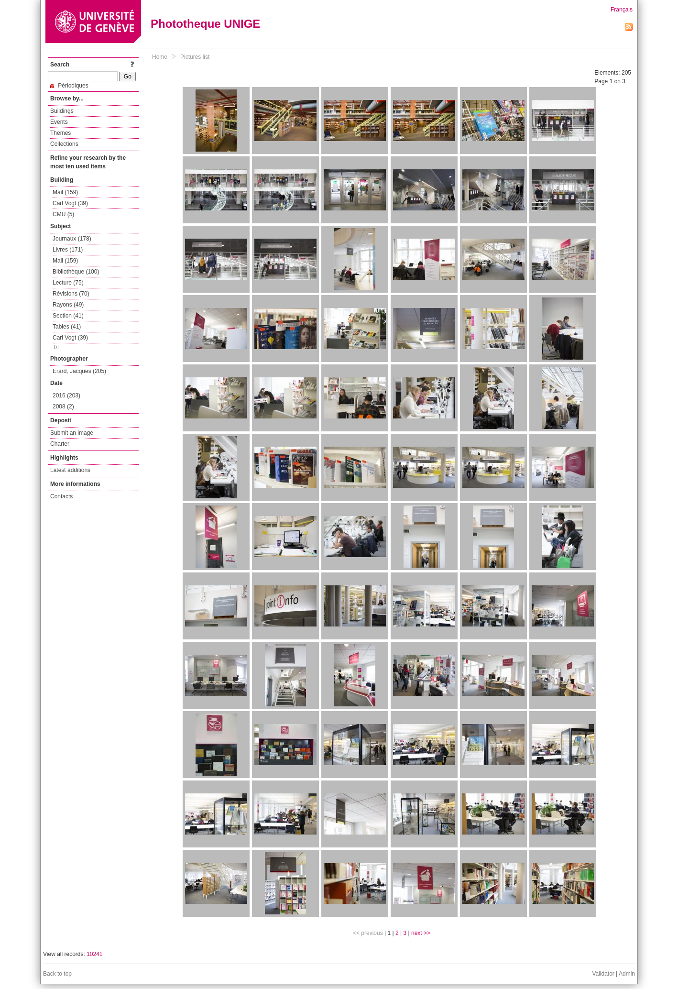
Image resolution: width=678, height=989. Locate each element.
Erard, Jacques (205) (79, 371)
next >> (420, 933)
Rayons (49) (68, 304)
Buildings (62, 111)
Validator (603, 973)
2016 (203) (66, 395)
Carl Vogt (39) (70, 203)
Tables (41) (67, 326)
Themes (60, 133)
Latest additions (70, 470)
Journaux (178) (72, 238)
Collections (64, 144)
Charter (59, 443)
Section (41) (68, 315)
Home (159, 57)
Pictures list (194, 57)
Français (622, 9)
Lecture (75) (68, 282)
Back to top (57, 973)
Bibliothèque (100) (76, 271)
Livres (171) (68, 249)
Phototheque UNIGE (205, 23)
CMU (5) (63, 214)
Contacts (61, 496)
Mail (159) (65, 192)
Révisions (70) (71, 293)
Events (59, 122)
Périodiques (69, 85)
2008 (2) (63, 406)
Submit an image (71, 432)
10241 (94, 954)
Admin (627, 973)
